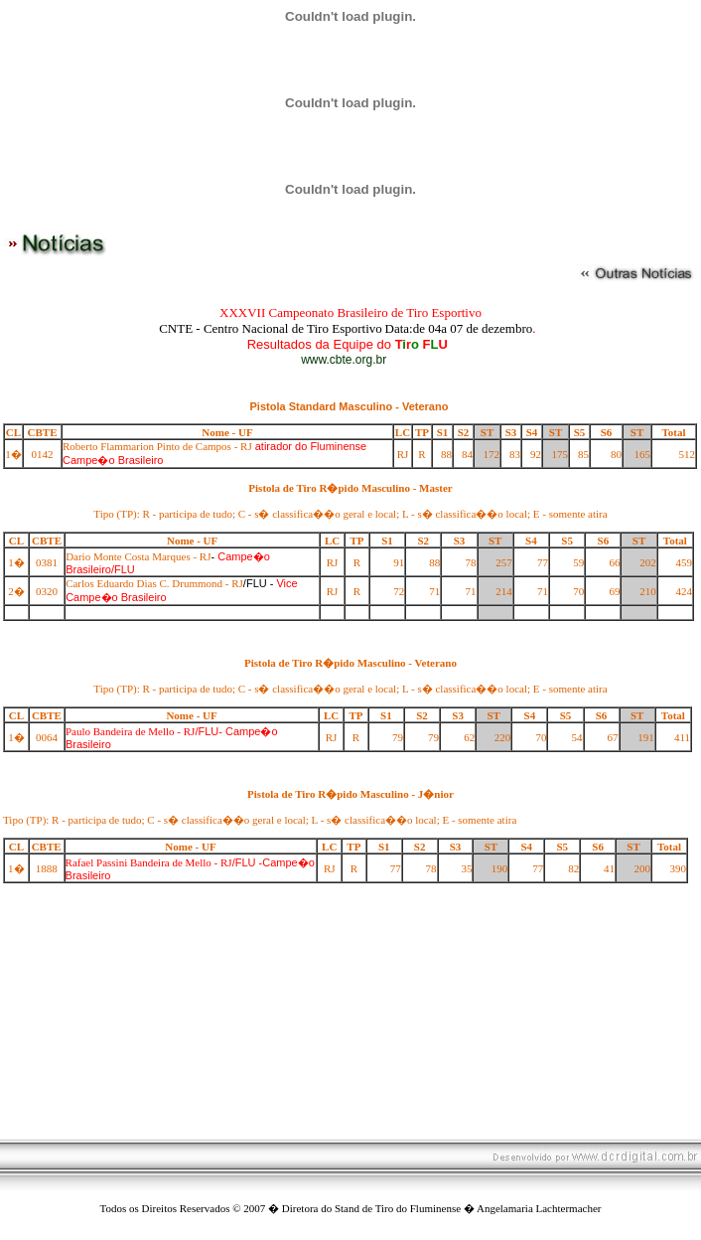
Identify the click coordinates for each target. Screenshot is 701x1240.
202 (647, 562)
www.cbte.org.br (343, 360)
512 (687, 454)
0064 (47, 737)
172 (492, 454)
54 (577, 737)
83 (514, 454)
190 (499, 868)
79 (397, 737)
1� (13, 454)
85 (583, 454)
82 (573, 868)
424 (684, 591)
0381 (47, 562)
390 (678, 868)
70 (578, 591)
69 (614, 591)
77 (542, 562)
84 (467, 454)
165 (642, 454)
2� (16, 591)
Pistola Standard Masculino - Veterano (349, 406)
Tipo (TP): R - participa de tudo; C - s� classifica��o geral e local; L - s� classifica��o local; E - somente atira (350, 514)
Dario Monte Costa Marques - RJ (138, 556)
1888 (47, 868)
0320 (47, 591)
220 (502, 737)
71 (434, 591)
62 (469, 737)
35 (466, 868)
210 (647, 591)
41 (609, 868)
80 (616, 454)
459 (684, 562)
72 (398, 591)
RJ (403, 454)
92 (535, 454)
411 (682, 737)
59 (578, 562)
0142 (43, 454)
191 (645, 737)
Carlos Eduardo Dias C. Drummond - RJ (154, 583)
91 (398, 562)
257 (503, 562)
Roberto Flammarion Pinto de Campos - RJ (157, 446)
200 (641, 868)
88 (446, 454)
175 (560, 454)
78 (471, 562)
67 (613, 737)
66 (614, 562)
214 (503, 591)
